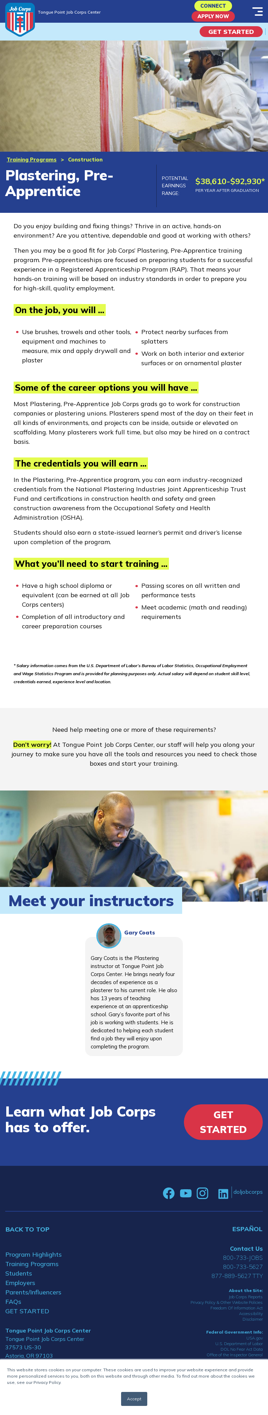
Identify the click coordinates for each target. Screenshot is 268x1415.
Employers (20, 1289)
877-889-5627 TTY (237, 1282)
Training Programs (32, 166)
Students (18, 1280)
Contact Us (246, 1255)
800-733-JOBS (243, 1264)
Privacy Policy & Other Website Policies (227, 1308)
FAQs (13, 1308)
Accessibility (251, 1319)
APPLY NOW (213, 21)
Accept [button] (134, 1398)
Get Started (231, 38)
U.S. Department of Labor (239, 1350)
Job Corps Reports (246, 1303)
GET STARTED (27, 1318)
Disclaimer (253, 1325)
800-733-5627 (243, 1273)
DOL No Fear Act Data (242, 1355)
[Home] (20, 20)
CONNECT (213, 7)
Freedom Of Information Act (236, 1314)
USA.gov (254, 1344)
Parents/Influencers (33, 1299)
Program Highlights (33, 1261)
